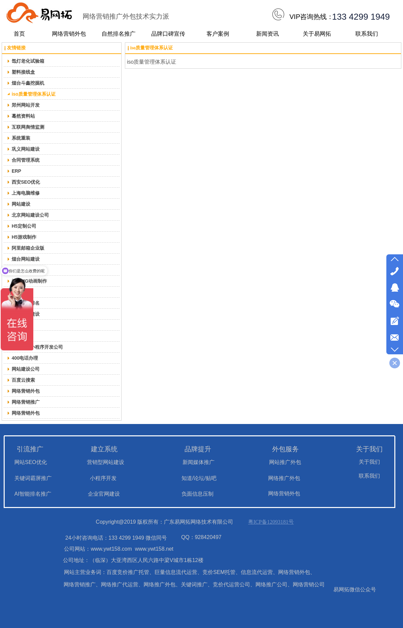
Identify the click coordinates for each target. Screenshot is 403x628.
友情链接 (16, 47)
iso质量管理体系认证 (151, 47)
